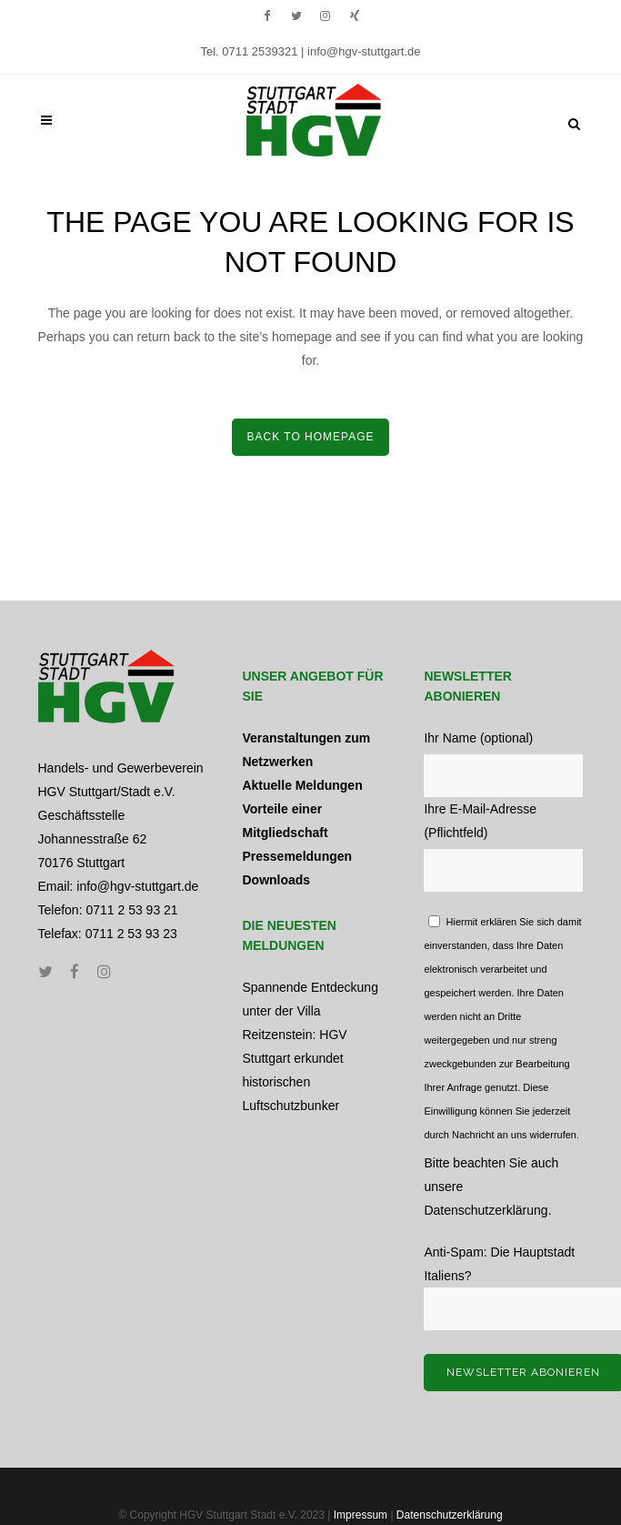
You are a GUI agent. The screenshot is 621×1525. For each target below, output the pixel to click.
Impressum (360, 1515)
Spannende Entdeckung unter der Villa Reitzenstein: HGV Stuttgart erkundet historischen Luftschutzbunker (309, 1046)
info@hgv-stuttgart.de (363, 51)
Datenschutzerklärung (485, 1210)
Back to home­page (310, 436)
